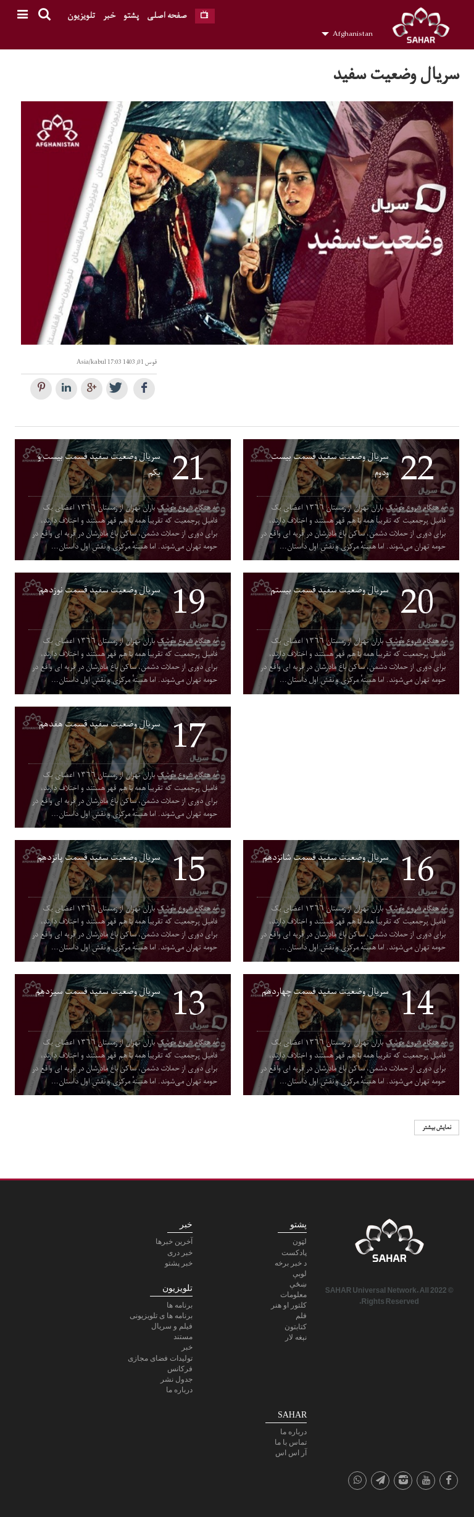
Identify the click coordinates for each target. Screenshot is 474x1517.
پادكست (294, 1252)
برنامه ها (180, 1305)
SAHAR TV (389, 1244)
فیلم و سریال (172, 1326)
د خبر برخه (291, 1263)
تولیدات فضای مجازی (160, 1358)
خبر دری (180, 1252)
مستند (183, 1336)
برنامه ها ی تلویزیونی (161, 1315)
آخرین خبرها (174, 1241)
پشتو (131, 15)
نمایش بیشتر (436, 1127)
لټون (300, 1241)
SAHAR (425, 27)
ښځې (298, 1284)
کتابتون (296, 1326)
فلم (301, 1315)
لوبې (300, 1273)
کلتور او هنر (289, 1305)
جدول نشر (176, 1379)
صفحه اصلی (167, 15)
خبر (109, 15)
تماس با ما (291, 1442)
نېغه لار (296, 1337)
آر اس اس (291, 1452)
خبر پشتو (179, 1263)
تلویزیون (81, 15)
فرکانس (180, 1368)
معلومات (293, 1294)
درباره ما (179, 1389)
